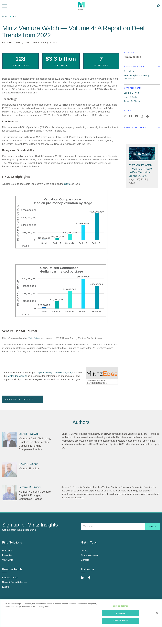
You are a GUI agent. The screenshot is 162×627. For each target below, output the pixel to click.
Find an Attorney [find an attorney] (89, 555)
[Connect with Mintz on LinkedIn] (84, 579)
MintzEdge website (17, 376)
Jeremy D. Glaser (50, 42)
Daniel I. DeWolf (14, 42)
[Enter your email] (120, 526)
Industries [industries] (7, 555)
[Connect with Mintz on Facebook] (91, 579)
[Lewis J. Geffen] (9, 469)
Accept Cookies (120, 621)
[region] (81, 613)
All (14, 16)
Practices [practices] (7, 550)
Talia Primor (34, 338)
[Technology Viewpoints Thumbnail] (142, 153)
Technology (129, 71)
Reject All (120, 613)
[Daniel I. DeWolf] (9, 439)
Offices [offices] (84, 550)
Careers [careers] (85, 560)
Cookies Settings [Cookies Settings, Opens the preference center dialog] (120, 606)
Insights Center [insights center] (10, 577)
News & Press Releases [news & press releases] (14, 582)
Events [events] (5, 587)
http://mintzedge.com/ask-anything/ (55, 372)
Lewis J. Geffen (31, 42)
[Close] (157, 613)
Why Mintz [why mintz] (7, 560)
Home (5, 16)
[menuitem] (6, 16)
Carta (67, 184)
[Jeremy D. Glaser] (9, 493)
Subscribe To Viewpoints (22, 399)
